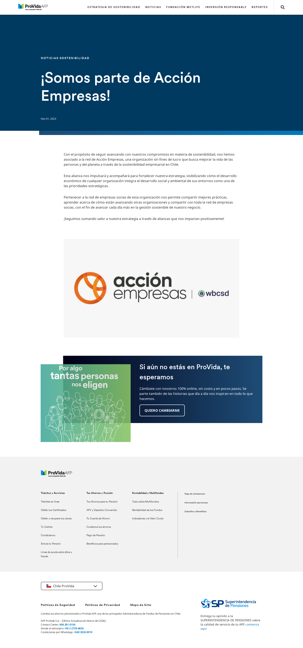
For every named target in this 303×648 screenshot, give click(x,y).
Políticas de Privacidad (102, 605)
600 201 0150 (67, 624)
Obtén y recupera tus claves (56, 518)
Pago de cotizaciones (195, 494)
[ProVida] (56, 476)
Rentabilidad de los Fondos (147, 510)
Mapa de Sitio (140, 605)
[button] (283, 7)
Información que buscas (196, 503)
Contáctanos (48, 535)
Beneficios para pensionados (102, 544)
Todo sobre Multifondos (145, 502)
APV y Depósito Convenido (101, 510)
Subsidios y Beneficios (196, 511)
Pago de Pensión (95, 535)
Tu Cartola (46, 527)
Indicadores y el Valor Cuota (147, 518)
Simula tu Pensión (51, 544)
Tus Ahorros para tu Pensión (102, 502)
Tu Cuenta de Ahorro (98, 518)
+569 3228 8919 (83, 632)
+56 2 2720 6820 (74, 628)
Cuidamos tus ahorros (98, 527)
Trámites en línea (50, 502)
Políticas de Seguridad (58, 605)
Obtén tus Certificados (53, 510)
